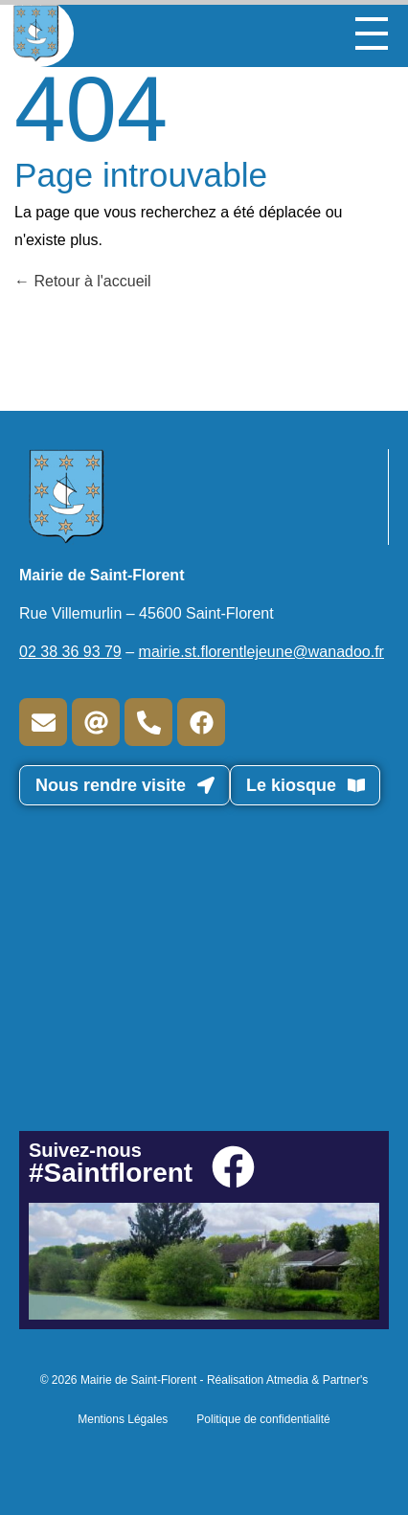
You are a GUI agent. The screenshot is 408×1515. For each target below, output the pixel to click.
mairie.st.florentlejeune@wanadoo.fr (261, 652)
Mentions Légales (123, 1419)
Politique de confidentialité (262, 1419)
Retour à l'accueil (82, 281)
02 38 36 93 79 (70, 652)
